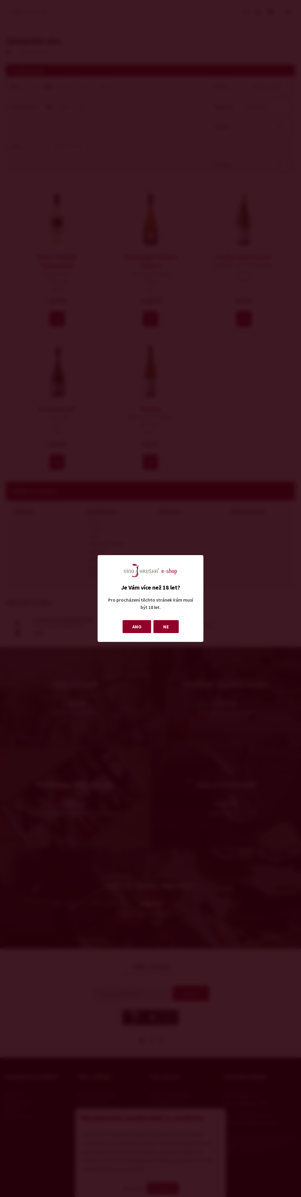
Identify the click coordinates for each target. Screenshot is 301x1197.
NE (166, 627)
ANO (136, 627)
